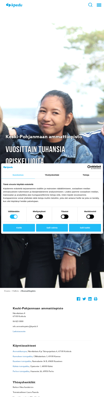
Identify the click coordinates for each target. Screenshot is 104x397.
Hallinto (16, 290)
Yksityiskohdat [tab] (52, 175)
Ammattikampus (20, 351)
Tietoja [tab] (86, 175)
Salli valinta (52, 228)
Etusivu (7, 290)
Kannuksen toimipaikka (23, 356)
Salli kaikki (85, 228)
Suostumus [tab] (18, 175)
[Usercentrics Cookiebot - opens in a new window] (89, 167)
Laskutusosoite (19, 331)
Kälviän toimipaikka (21, 366)
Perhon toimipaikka (21, 371)
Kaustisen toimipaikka (22, 361)
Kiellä (19, 228)
